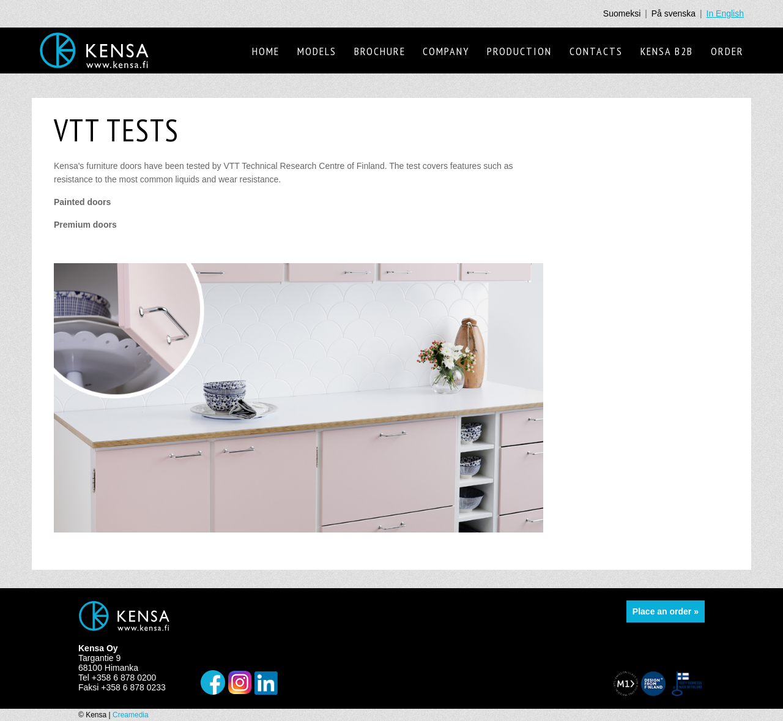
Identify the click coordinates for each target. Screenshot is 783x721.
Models (316, 51)
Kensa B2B (666, 51)
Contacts (596, 51)
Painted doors (83, 202)
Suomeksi (621, 13)
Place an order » (666, 611)
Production (519, 51)
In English (725, 13)
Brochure (380, 51)
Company (446, 51)
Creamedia (131, 715)
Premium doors (86, 225)
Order (727, 51)
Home (266, 51)
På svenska (673, 13)
